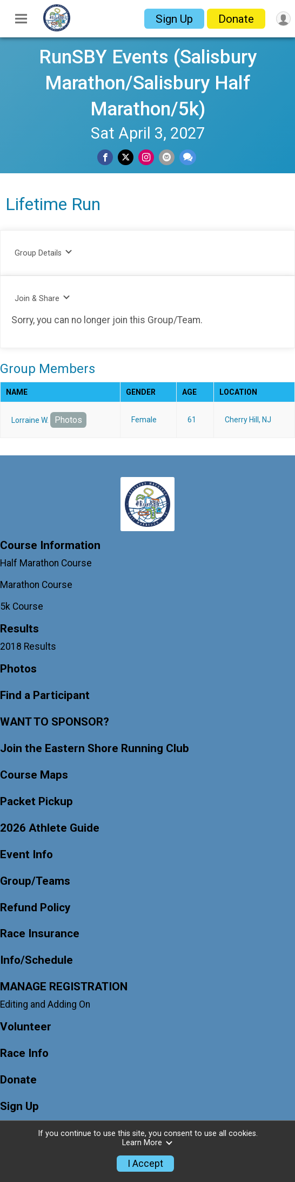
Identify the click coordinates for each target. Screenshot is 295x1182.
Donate (236, 18)
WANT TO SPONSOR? (54, 722)
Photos (68, 420)
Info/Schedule (36, 960)
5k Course (21, 606)
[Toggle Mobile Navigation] (21, 19)
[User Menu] (283, 18)
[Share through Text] (187, 157)
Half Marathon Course (46, 563)
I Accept (145, 1163)
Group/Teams (35, 881)
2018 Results (28, 646)
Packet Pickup (36, 801)
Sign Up (174, 18)
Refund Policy (35, 908)
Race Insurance (39, 934)
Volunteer (25, 1027)
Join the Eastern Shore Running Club (94, 748)
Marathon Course (36, 584)
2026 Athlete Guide (49, 828)
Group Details (43, 252)
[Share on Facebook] (105, 157)
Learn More (147, 1142)
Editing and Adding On (45, 1004)
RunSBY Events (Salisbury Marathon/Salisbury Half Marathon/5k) (148, 82)
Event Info (26, 854)
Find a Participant (45, 695)
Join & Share (42, 298)
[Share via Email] (167, 157)
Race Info (24, 1053)
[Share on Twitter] (125, 157)
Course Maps (34, 775)
